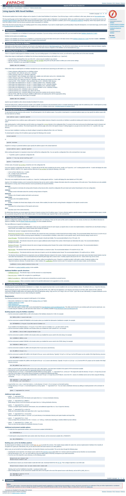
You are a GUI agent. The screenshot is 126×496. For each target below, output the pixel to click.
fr (103, 13)
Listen (46, 124)
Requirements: (9, 296)
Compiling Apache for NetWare (12, 26)
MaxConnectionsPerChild (16, 233)
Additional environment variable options (17, 427)
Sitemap (123, 3)
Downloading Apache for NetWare (18, 43)
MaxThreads (11, 249)
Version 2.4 (26, 7)
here (25, 36)
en (101, 13)
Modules (104, 3)
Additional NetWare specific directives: (17, 270)
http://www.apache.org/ (55, 46)
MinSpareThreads (13, 241)
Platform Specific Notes (35, 7)
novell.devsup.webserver (76, 20)
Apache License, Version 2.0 (19, 493)
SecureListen (12, 275)
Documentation (18, 7)
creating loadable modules (23, 267)
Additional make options (12, 394)
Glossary (118, 3)
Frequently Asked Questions (9, 20)
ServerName (39, 60)
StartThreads (12, 238)
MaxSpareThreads (13, 245)
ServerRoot (30, 60)
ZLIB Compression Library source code (18, 305)
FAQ (114, 3)
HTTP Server (10, 7)
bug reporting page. (100, 16)
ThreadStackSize (13, 252)
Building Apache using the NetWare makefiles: (19, 312)
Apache (4, 7)
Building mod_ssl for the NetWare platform (18, 443)
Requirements (113, 19)
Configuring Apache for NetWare (17, 217)
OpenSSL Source (47, 452)
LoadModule (49, 261)
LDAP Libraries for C (13, 304)
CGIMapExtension (13, 272)
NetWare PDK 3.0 (37, 301)
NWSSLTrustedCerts (14, 278)
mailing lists (90, 487)
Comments (112, 37)
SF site (59, 462)
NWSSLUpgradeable (13, 281)
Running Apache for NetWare (117, 26)
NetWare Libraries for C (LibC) (89, 33)
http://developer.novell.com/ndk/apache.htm (53, 307)
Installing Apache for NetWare (117, 24)
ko (106, 13)
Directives (109, 3)
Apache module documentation (28, 221)
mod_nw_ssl (37, 445)
